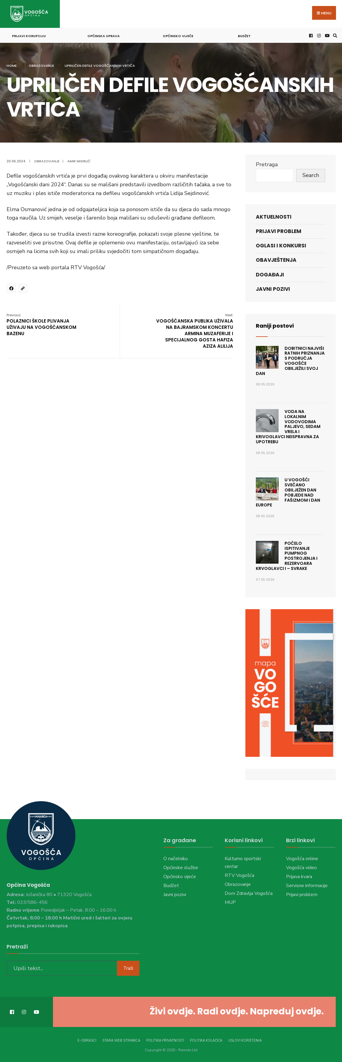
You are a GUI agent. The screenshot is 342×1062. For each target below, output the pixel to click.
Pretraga (267, 164)
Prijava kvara (299, 876)
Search (311, 175)
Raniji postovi (275, 325)
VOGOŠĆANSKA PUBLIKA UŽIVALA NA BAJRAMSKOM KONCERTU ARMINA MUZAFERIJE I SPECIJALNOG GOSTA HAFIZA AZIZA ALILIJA (194, 331)
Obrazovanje (41, 65)
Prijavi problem (278, 231)
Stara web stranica (121, 1040)
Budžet (244, 36)
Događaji (270, 274)
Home (12, 65)
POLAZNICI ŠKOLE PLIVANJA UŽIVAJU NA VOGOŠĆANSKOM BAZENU (41, 325)
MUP (230, 902)
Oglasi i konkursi (281, 245)
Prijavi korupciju (29, 36)
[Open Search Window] (334, 35)
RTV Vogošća (239, 875)
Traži (128, 968)
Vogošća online (302, 858)
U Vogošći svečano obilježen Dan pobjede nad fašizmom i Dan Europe (288, 492)
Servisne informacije (307, 885)
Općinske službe (180, 867)
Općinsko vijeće (178, 36)
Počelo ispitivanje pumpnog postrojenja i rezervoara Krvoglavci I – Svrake (287, 555)
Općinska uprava (103, 36)
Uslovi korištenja (245, 1040)
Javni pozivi (273, 289)
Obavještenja (276, 260)
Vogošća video (301, 867)
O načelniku (175, 858)
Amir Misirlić (79, 161)
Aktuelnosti (273, 216)
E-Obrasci (86, 1040)
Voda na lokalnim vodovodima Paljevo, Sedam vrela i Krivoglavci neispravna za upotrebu (288, 427)
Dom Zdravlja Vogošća (249, 893)
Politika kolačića (206, 1040)
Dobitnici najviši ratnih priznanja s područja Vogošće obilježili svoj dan (290, 360)
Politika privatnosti (165, 1040)
